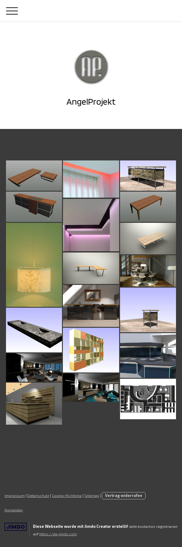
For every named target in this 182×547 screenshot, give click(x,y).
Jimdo (15, 527)
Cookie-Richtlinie (67, 495)
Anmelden (13, 509)
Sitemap (91, 495)
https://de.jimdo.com (58, 533)
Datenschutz (38, 495)
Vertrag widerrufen (123, 495)
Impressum (14, 495)
